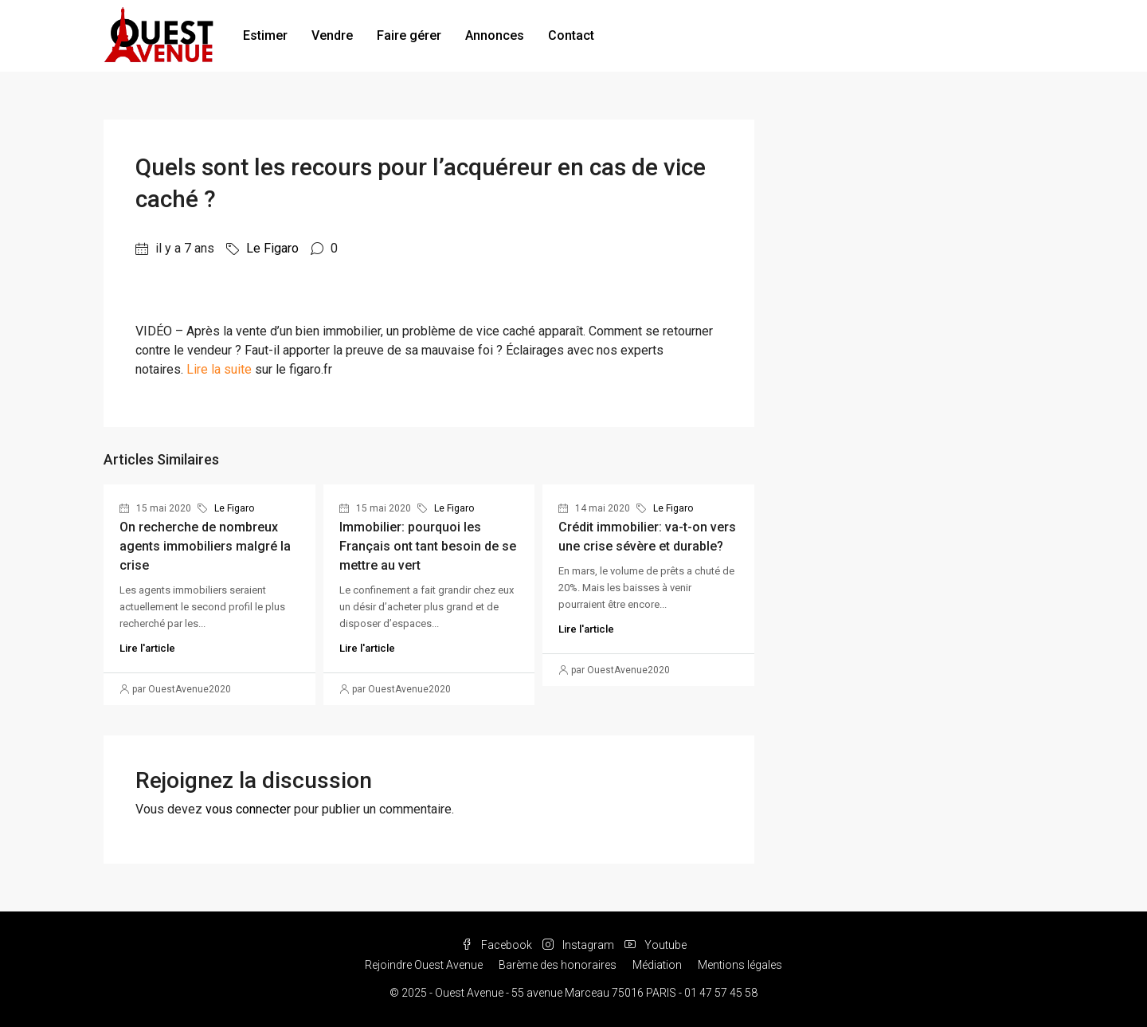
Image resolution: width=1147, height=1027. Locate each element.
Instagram (579, 945)
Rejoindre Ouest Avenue (424, 964)
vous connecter (248, 809)
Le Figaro (272, 248)
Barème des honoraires (558, 964)
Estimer (265, 35)
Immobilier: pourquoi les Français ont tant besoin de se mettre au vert (427, 546)
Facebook (497, 945)
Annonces (494, 35)
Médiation (657, 964)
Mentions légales (740, 964)
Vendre (332, 35)
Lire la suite (219, 369)
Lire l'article (147, 648)
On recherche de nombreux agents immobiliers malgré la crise (205, 546)
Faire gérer (409, 35)
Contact (571, 35)
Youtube (655, 945)
